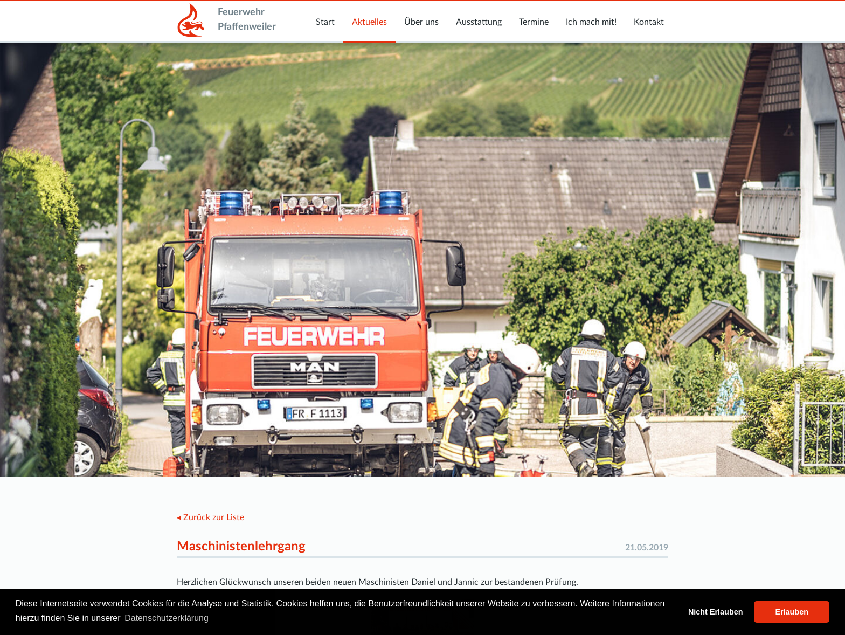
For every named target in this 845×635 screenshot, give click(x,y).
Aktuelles (369, 22)
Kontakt (649, 22)
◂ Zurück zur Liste (210, 517)
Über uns (421, 22)
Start (325, 22)
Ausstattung (479, 22)
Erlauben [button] (791, 612)
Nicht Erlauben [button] (715, 612)
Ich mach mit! (591, 22)
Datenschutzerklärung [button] (166, 618)
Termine (534, 22)
